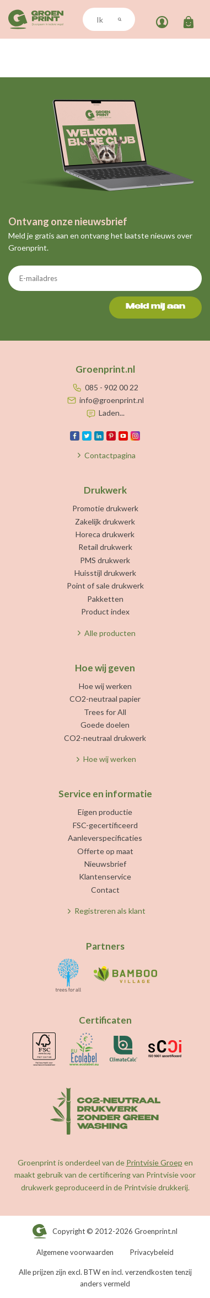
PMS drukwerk (105, 560)
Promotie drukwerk (105, 508)
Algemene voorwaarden (75, 1252)
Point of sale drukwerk (105, 585)
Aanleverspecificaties (105, 838)
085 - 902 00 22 (111, 387)
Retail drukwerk (105, 547)
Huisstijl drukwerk (105, 573)
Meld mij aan (155, 307)
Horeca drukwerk (105, 534)
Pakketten (105, 598)
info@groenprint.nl (111, 400)
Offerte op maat (105, 851)
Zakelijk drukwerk (105, 521)
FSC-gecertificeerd (105, 825)
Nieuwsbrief (105, 863)
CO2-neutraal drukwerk (105, 738)
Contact (105, 889)
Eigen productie (105, 812)
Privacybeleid (152, 1252)
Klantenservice (105, 876)
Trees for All (105, 712)
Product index (105, 611)
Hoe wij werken (105, 686)
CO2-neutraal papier (105, 698)
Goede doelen (105, 724)
